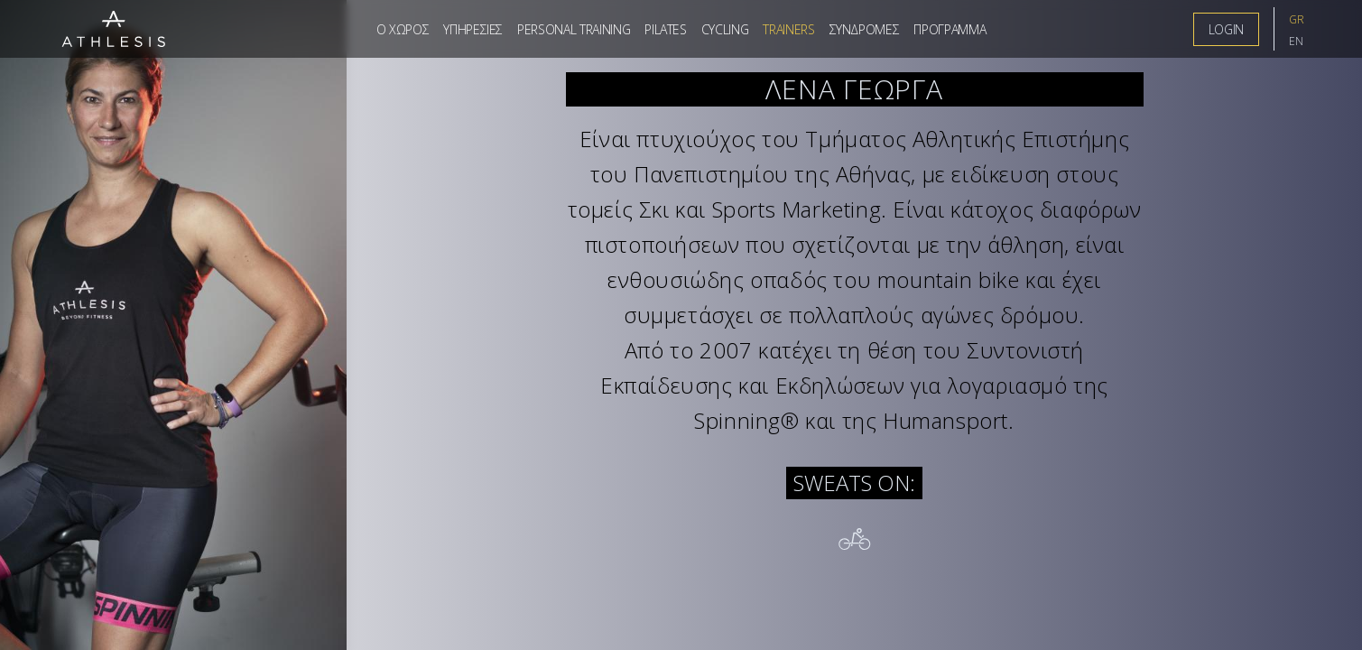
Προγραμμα (949, 29)
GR (1296, 19)
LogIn (1226, 29)
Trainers (788, 29)
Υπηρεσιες (473, 29)
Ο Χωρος (403, 29)
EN (1296, 41)
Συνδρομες (864, 29)
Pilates (665, 29)
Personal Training (573, 29)
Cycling (725, 29)
